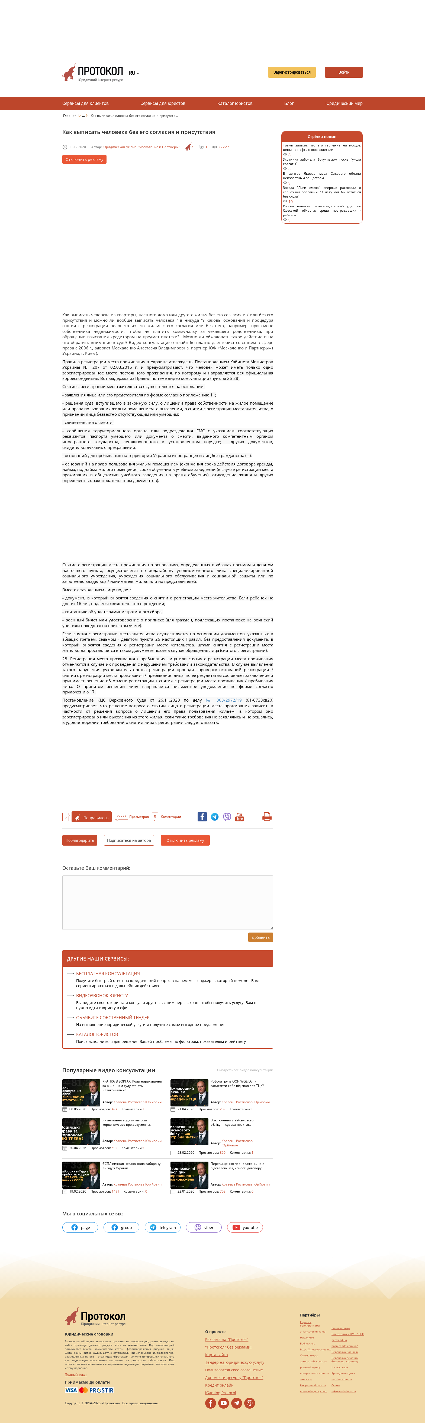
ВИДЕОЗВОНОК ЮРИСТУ (102, 996)
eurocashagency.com (313, 1391)
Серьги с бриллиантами (310, 1323)
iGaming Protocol (220, 1392)
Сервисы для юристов (162, 103)
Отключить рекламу (84, 159)
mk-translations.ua (343, 1391)
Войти (344, 72)
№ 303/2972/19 (224, 700)
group (121, 1227)
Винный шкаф (340, 1328)
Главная (70, 115)
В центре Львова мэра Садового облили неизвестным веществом (322, 178)
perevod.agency (310, 1367)
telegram (162, 1227)
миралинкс (307, 1337)
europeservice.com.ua (314, 1373)
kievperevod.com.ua (313, 1385)
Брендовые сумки (343, 1373)
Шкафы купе (339, 1367)
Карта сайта (216, 1354)
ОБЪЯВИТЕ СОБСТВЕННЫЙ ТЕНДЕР (113, 1018)
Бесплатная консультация (108, 974)
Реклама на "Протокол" (226, 1339)
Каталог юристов (235, 103)
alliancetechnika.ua (313, 1331)
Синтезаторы (309, 1355)
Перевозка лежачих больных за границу (344, 1359)
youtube (245, 1227)
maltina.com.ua (341, 1379)
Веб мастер (307, 1343)
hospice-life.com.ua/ (344, 1346)
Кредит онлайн (219, 1385)
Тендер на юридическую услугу (234, 1362)
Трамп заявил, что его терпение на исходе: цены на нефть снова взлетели (322, 150)
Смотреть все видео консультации (245, 1070)
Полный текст (76, 1374)
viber (204, 1227)
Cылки (335, 1385)
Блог (289, 103)
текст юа (306, 1379)
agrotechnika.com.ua (313, 1361)
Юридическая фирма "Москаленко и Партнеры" (141, 147)
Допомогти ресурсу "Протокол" (234, 1377)
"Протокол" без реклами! (228, 1347)
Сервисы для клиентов (85, 103)
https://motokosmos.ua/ (315, 1349)
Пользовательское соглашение (234, 1369)
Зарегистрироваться (292, 72)
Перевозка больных (344, 1352)
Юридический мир (344, 103)
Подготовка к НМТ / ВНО (347, 1334)
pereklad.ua (339, 1340)
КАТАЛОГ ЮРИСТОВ (97, 1034)
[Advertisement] (212, 27)
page (80, 1227)
